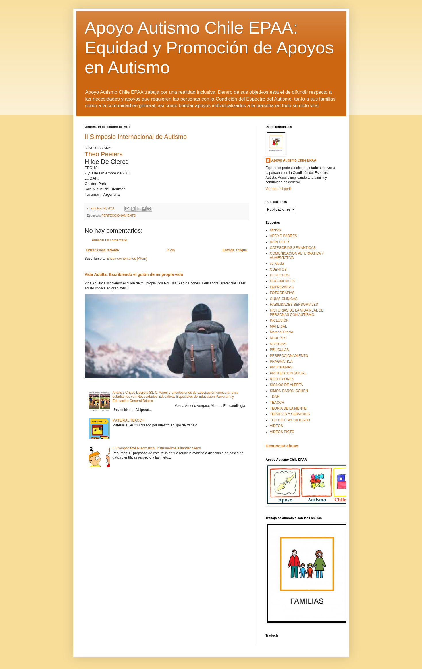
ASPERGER (279, 242)
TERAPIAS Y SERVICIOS (290, 414)
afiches (275, 230)
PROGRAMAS (281, 367)
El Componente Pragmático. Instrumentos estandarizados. (157, 448)
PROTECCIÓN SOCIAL (288, 373)
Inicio (171, 250)
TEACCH (277, 403)
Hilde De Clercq (107, 161)
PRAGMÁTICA (281, 362)
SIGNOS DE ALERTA (286, 385)
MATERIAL (278, 326)
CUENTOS (278, 270)
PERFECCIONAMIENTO (119, 215)
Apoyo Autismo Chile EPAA (294, 160)
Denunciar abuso (282, 446)
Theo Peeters (104, 154)
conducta (277, 264)
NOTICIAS (278, 344)
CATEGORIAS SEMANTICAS (293, 248)
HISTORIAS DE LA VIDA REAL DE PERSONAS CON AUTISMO (297, 312)
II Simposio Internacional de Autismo (136, 136)
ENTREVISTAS (282, 287)
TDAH (275, 397)
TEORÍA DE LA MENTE (288, 408)
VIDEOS (276, 426)
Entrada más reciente (102, 250)
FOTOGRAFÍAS (282, 293)
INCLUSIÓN (279, 320)
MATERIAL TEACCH (128, 420)
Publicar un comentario (109, 240)
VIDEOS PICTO (282, 432)
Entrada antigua (235, 250)
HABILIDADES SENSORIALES (294, 305)
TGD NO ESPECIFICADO (290, 420)
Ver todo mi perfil (279, 189)
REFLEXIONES (282, 379)
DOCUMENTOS (282, 281)
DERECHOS (280, 275)
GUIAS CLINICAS (284, 299)
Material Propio (281, 332)
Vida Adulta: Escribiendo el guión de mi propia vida (134, 274)
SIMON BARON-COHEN (289, 391)
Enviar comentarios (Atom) (127, 259)
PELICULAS (279, 350)
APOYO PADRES (283, 236)
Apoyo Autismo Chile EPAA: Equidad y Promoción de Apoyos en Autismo (209, 47)
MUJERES (278, 338)
